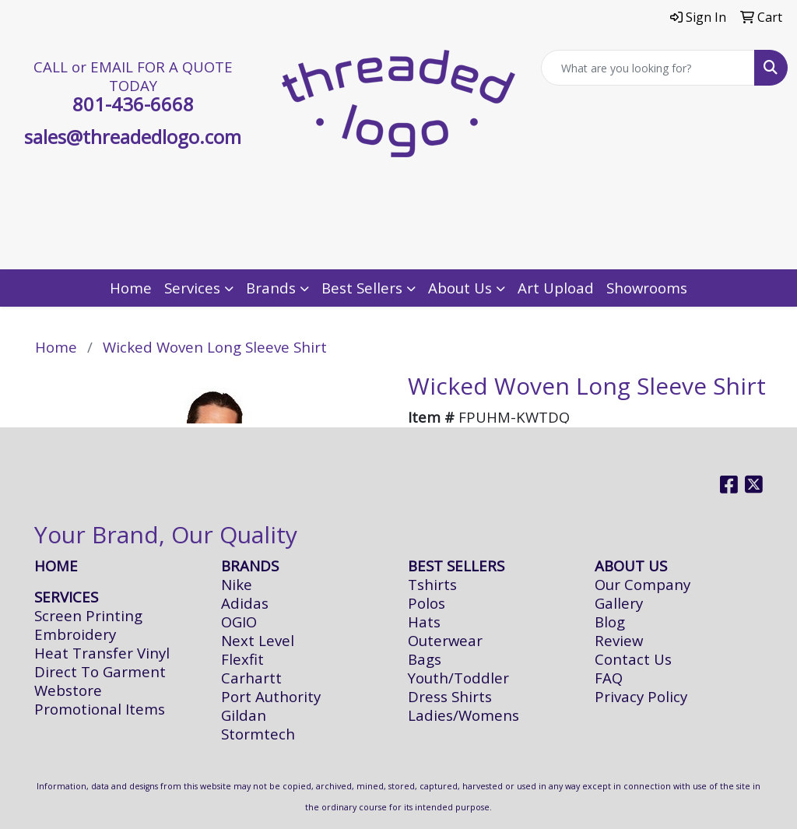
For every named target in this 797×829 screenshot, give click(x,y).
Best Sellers (361, 287)
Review (619, 640)
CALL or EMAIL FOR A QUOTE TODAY (133, 76)
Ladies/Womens (463, 715)
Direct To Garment (100, 671)
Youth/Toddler (458, 677)
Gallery (619, 603)
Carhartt (251, 677)
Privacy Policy (641, 696)
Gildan (243, 715)
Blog (610, 621)
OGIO (239, 621)
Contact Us (633, 659)
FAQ (609, 677)
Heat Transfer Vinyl (102, 652)
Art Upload (556, 287)
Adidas (245, 603)
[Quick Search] (648, 68)
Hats (424, 621)
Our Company (642, 584)
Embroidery (75, 634)
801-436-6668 (133, 104)
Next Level (257, 640)
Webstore (68, 690)
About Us (460, 287)
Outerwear (445, 640)
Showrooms (646, 287)
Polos (426, 603)
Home (131, 287)
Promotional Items (99, 708)
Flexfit (242, 659)
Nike (236, 584)
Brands (271, 287)
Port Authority (271, 696)
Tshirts (432, 584)
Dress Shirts (450, 696)
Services (192, 287)
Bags (424, 659)
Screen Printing (88, 615)
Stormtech (258, 733)
